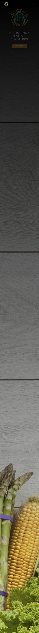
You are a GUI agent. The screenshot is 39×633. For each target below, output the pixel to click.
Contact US (19, 46)
